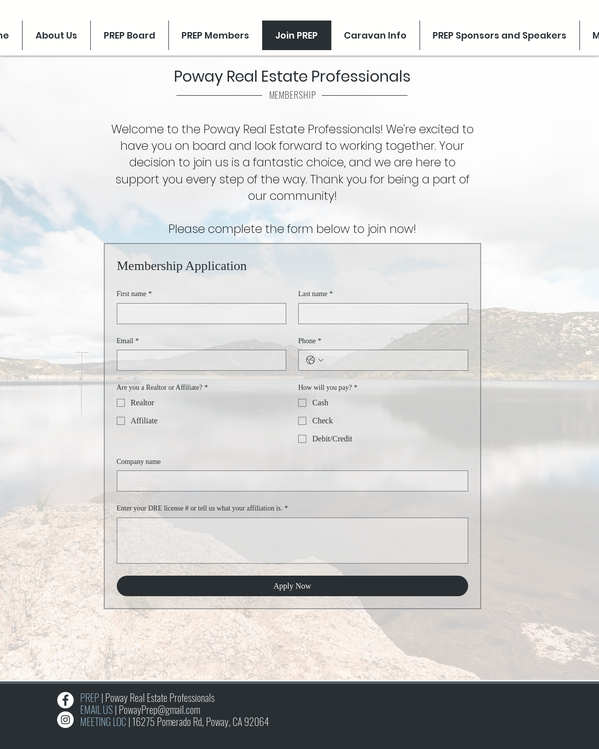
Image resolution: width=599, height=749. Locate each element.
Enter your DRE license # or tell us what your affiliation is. (202, 509)
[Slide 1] (300, 667)
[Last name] (380, 314)
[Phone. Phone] (393, 360)
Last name (315, 294)
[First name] (198, 314)
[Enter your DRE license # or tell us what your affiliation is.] (292, 540)
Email (128, 341)
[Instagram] (65, 719)
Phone (309, 341)
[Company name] (289, 481)
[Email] (198, 360)
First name (134, 294)
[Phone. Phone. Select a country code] (315, 360)
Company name (139, 461)
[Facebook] (65, 700)
